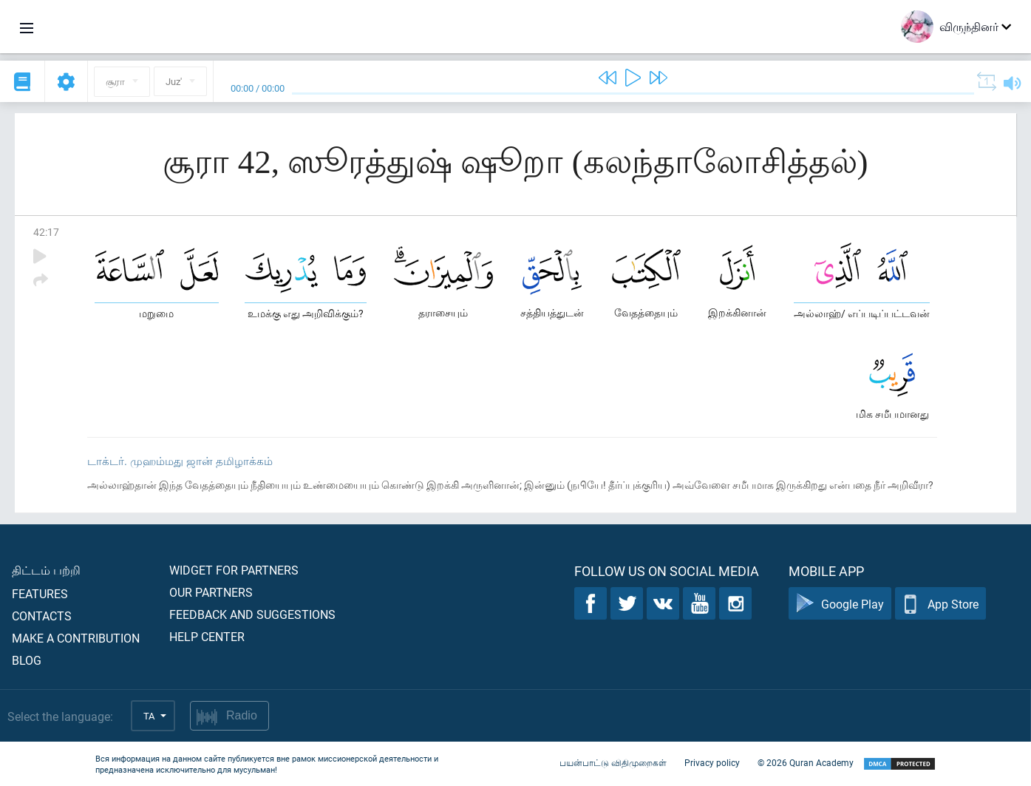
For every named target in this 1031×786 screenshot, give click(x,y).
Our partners (211, 592)
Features (40, 593)
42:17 (46, 232)
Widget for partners (234, 569)
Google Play (840, 603)
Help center (207, 636)
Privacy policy (712, 762)
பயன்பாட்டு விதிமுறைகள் (613, 762)
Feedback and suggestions (252, 614)
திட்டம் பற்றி (46, 569)
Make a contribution (76, 638)
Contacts (42, 615)
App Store (940, 603)
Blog (26, 660)
